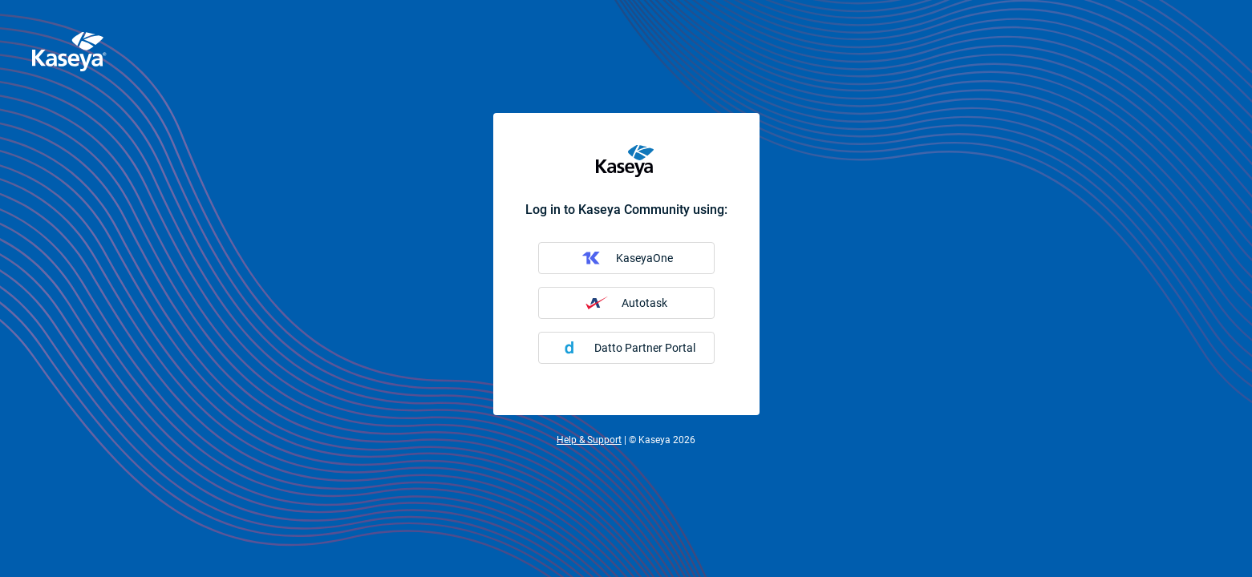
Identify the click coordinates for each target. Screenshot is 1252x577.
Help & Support (589, 440)
